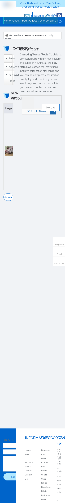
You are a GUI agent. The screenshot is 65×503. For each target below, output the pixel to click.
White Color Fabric (44, 479)
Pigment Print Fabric (45, 466)
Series (10, 58)
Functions (10, 66)
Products (29, 462)
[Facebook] (59, 16)
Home (28, 450)
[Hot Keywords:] (60, 21)
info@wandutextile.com (59, 488)
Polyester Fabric (10, 77)
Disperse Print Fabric (45, 454)
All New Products (8, 198)
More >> (50, 107)
